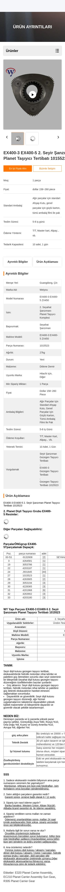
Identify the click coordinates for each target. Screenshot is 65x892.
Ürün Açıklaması (47, 261)
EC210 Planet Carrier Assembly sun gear (29, 876)
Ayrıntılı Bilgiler (17, 261)
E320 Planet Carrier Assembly (33, 872)
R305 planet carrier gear (19, 881)
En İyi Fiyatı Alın (17, 168)
